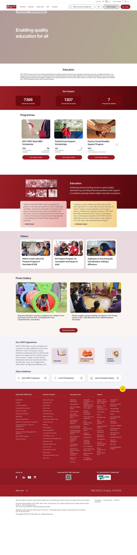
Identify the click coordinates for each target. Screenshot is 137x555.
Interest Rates (114, 411)
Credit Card (40, 7)
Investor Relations (21, 408)
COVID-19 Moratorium (100, 434)
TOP (122, 392)
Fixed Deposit (47, 430)
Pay (99, 7)
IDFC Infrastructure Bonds (88, 431)
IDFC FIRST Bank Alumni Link (89, 452)
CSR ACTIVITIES (22, 15)
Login (125, 7)
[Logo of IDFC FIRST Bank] (11, 6)
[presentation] (117, 147)
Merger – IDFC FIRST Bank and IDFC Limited (102, 404)
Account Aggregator (113, 443)
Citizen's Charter (21, 442)
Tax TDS (72, 465)
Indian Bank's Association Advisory (74, 424)
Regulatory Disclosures (73, 403)
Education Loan (47, 444)
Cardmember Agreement (74, 448)
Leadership (19, 403)
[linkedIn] (24, 481)
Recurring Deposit (48, 433)
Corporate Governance (23, 411)
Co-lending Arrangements (88, 461)
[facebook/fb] (16, 481)
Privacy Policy (107, 503)
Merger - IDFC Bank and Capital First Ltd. (102, 410)
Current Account (48, 425)
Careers (18, 405)
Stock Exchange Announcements (75, 430)
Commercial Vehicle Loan (50, 458)
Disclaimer (98, 503)
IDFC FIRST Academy (22, 439)
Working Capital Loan (49, 447)
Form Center (101, 415)
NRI (48, 7)
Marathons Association (100, 438)
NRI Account (47, 455)
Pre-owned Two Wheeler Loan (52, 441)
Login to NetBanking (87, 437)
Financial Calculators (113, 425)
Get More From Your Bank (114, 436)
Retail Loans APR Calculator (115, 408)
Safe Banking (20, 432)
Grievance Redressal (22, 422)
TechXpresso (101, 442)
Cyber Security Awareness (114, 432)
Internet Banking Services (115, 420)
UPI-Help (113, 447)
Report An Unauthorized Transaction (27, 425)
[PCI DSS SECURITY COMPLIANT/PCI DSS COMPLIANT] (104, 480)
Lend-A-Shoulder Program (104, 381)
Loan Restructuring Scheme (88, 425)
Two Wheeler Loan (48, 439)
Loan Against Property (50, 436)
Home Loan (46, 411)
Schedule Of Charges (114, 403)
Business (31, 7)
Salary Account (47, 419)
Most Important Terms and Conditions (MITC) (74, 442)
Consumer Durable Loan (50, 422)
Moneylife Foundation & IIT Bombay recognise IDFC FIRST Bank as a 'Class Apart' (89, 407)
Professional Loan (48, 416)
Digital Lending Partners (88, 457)
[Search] (81, 7)
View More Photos (68, 333)
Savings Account (48, 403)
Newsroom (19, 419)
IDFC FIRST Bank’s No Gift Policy (74, 418)
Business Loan (47, 414)
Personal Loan (47, 405)
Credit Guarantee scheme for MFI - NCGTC (75, 435)
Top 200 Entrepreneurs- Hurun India (101, 446)
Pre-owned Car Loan (49, 452)
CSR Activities (74, 414)
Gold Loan (46, 461)
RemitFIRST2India (115, 440)
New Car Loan (47, 450)
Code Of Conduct (21, 414)
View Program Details (36, 160)
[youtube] (29, 481)
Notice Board (74, 407)
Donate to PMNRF (115, 428)
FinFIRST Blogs (114, 414)
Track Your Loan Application (89, 420)
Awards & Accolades (22, 416)
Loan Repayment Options (100, 424)
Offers (112, 417)
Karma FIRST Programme (32, 381)
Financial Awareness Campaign (87, 444)
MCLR (99, 417)
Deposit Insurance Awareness (87, 415)
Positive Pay (87, 440)
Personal (22, 7)
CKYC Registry (88, 449)
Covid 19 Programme (68, 381)
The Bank (55, 7)
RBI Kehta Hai (101, 420)
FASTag (45, 428)
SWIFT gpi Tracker (73, 461)
